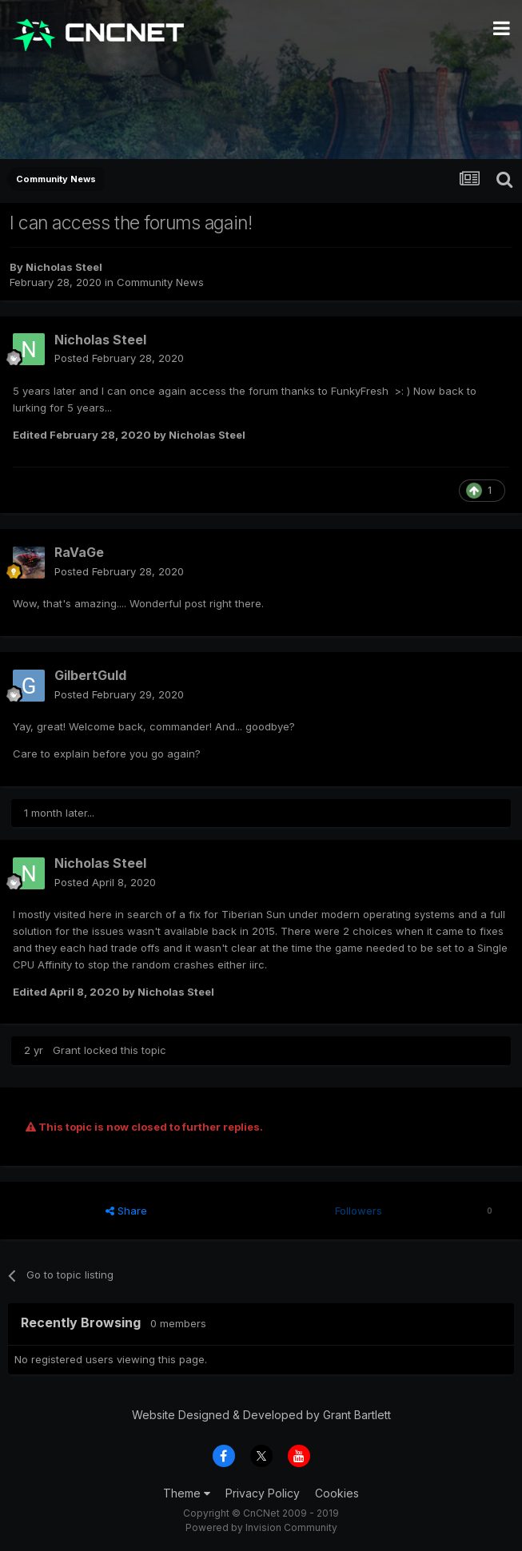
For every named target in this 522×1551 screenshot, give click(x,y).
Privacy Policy (262, 1493)
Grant (67, 1050)
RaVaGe (79, 552)
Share (126, 1211)
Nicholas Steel (64, 266)
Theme (186, 1493)
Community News (160, 282)
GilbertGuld (90, 675)
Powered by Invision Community (261, 1527)
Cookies (337, 1493)
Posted (119, 358)
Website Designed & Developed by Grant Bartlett (261, 1415)
